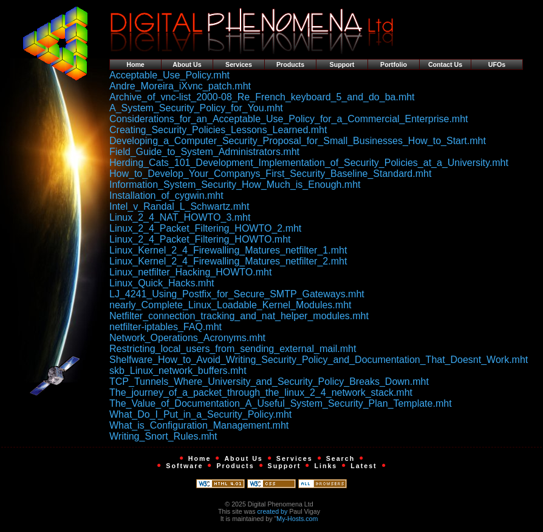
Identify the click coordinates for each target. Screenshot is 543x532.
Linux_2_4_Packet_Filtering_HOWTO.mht (200, 239)
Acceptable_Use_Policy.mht (169, 75)
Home (135, 64)
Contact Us (445, 64)
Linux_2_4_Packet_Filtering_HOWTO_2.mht (205, 228)
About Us (186, 64)
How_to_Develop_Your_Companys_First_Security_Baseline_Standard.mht (270, 173)
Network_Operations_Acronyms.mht (187, 338)
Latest (363, 465)
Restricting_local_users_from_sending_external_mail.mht (232, 349)
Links (325, 465)
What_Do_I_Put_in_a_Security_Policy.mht (200, 414)
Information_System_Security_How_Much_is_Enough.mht (235, 184)
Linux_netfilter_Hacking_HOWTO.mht (190, 272)
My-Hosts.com (297, 518)
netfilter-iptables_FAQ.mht (165, 327)
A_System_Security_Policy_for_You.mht (196, 108)
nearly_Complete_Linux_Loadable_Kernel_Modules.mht (230, 305)
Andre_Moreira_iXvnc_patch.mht (180, 86)
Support (342, 64)
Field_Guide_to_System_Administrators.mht (204, 152)
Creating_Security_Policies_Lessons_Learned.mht (218, 130)
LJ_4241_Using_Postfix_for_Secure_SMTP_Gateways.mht (236, 294)
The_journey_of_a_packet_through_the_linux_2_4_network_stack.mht (260, 392)
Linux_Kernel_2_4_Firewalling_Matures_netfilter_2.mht (228, 261)
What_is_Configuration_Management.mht (199, 425)
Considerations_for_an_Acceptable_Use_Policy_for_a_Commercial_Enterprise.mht (288, 119)
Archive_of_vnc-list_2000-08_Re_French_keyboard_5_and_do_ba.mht (262, 97)
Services (238, 64)
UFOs (496, 64)
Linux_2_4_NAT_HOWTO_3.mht (179, 217)
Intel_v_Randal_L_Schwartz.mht (179, 206)
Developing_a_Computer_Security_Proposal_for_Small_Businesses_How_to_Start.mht (297, 141)
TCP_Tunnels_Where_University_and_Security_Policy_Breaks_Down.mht (269, 381)
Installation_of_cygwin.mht (166, 195)
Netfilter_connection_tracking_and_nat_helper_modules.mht (239, 316)
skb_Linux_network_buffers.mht (178, 370)
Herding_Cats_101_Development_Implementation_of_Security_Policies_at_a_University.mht (308, 162)
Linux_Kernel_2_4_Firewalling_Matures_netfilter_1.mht (228, 250)
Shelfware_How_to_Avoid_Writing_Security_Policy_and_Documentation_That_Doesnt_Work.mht (318, 359)
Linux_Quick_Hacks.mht (161, 283)
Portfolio (393, 64)
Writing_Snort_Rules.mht (163, 436)
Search (340, 458)
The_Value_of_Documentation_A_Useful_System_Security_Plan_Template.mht (280, 403)
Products (290, 64)
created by (273, 511)
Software (184, 465)
